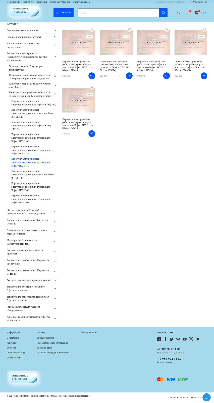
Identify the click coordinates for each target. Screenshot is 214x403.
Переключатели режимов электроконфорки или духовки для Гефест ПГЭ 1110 (30, 150)
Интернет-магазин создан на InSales (188, 397)
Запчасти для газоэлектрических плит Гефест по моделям (28, 298)
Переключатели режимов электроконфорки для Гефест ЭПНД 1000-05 (31, 125)
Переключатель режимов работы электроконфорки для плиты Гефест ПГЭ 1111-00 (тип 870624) (77, 66)
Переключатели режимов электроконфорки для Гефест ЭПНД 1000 (33, 102)
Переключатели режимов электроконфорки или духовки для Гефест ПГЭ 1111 (30, 162)
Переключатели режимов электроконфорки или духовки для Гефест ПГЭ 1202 (30, 187)
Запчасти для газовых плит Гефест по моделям (27, 221)
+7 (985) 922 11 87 (198, 1)
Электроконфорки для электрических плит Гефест (30, 85)
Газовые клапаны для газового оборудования (23, 308)
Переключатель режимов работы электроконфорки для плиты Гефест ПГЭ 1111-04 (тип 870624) (77, 124)
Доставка (42, 1)
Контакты (28, 1)
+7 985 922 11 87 (169, 349)
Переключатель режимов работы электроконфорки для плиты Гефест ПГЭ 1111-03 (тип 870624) (190, 66)
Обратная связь (81, 1)
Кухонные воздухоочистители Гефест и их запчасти (28, 318)
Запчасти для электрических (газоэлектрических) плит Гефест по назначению (27, 57)
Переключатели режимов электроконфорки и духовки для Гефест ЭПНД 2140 (33, 113)
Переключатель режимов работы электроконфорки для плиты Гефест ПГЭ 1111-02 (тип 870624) (152, 66)
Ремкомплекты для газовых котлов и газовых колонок (27, 231)
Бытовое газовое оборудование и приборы (25, 251)
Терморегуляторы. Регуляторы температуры (25, 68)
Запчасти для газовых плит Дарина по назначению (28, 261)
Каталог (63, 12)
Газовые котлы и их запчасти (23, 30)
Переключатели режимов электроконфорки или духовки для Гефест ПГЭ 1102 (30, 138)
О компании (13, 1)
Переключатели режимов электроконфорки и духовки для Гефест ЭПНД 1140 (33, 174)
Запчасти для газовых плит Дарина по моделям (28, 272)
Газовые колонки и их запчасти (24, 36)
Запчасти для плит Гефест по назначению (23, 45)
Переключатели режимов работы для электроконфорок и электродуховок (29, 76)
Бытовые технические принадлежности (29, 280)
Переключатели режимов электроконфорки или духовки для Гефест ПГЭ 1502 (30, 199)
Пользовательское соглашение (52, 342)
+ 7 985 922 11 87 (169, 359)
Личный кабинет (45, 337)
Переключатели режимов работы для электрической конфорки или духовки (30, 94)
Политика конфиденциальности (53, 352)
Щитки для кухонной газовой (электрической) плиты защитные (26, 211)
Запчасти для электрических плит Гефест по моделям (26, 288)
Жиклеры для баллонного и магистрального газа (22, 242)
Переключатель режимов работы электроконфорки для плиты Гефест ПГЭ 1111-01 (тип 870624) (115, 66)
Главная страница (60, 1)
